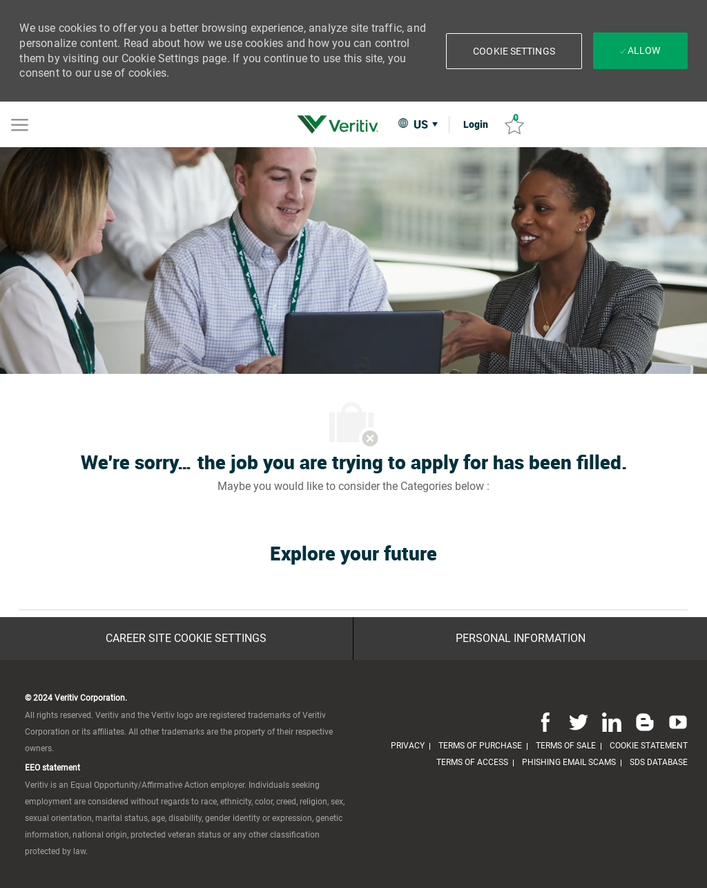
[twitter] (578, 721)
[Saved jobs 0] (514, 124)
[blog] (645, 721)
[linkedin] (612, 721)
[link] (341, 124)
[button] (514, 51)
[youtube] (675, 721)
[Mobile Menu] (19, 123)
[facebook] (545, 721)
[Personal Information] (520, 638)
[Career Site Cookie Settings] (186, 638)
